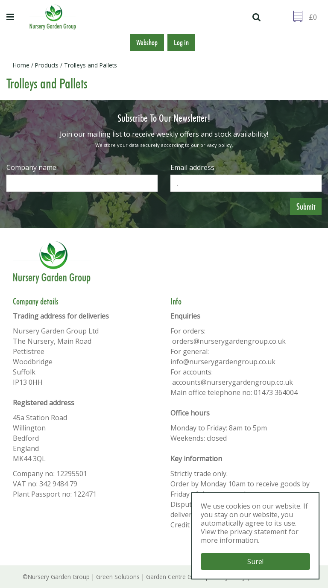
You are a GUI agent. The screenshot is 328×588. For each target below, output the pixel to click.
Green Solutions (118, 577)
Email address (192, 167)
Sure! (255, 561)
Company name (31, 167)
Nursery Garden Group (59, 577)
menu (11, 17)
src (257, 17)
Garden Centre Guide (174, 577)
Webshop (147, 42)
